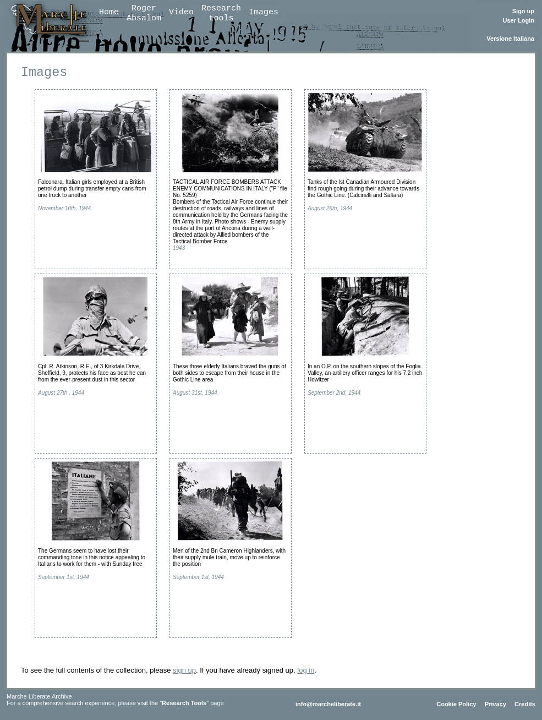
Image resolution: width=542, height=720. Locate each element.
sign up (184, 670)
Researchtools (221, 13)
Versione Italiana (510, 38)
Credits (524, 704)
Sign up (523, 11)
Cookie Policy (456, 704)
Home (109, 12)
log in (305, 670)
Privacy (495, 704)
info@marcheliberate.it (328, 704)
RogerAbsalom (144, 13)
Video (181, 12)
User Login (518, 20)
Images (263, 12)
